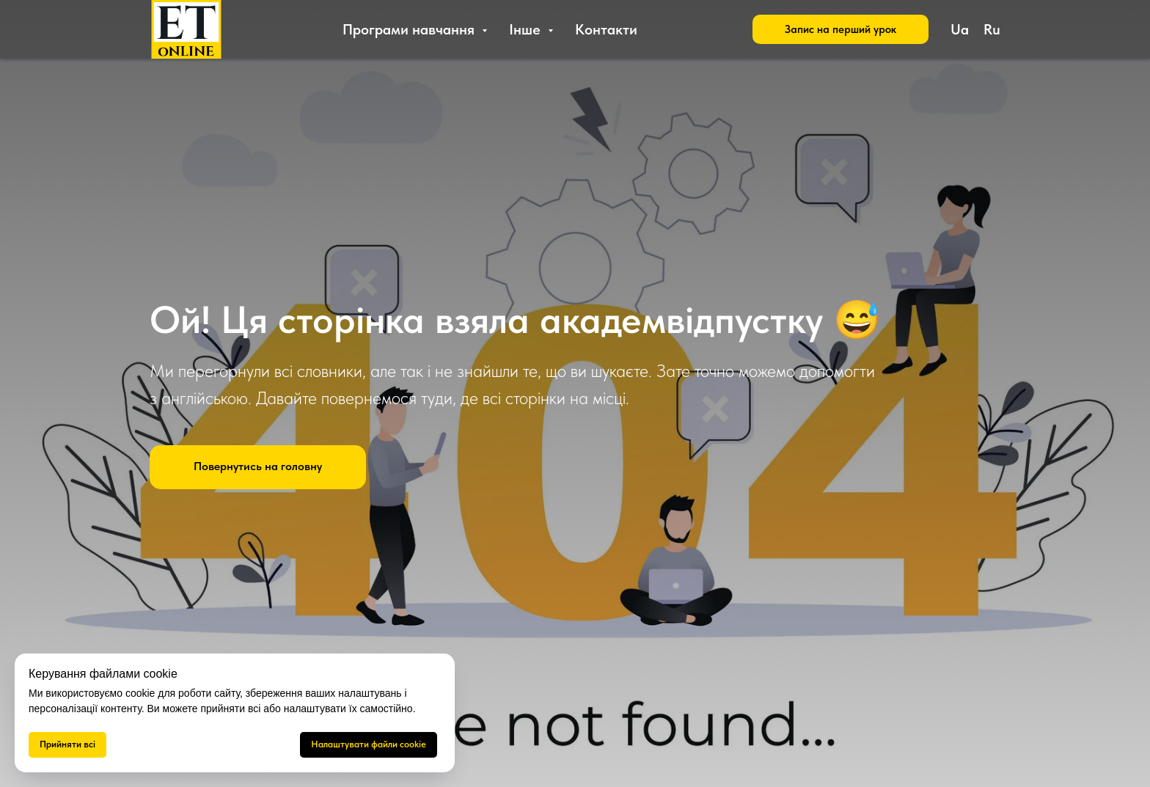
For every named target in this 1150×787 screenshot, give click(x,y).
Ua (960, 29)
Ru (992, 29)
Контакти (606, 29)
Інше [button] (526, 29)
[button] (840, 29)
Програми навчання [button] (410, 29)
